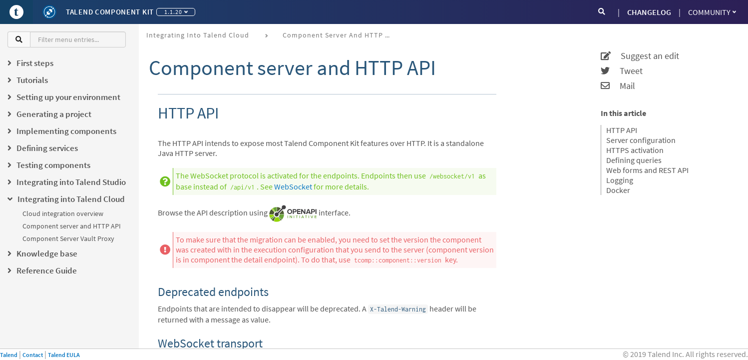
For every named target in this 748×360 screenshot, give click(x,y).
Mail (618, 86)
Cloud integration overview (62, 213)
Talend (8, 354)
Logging (619, 180)
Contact (32, 354)
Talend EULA (64, 354)
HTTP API (621, 130)
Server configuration (641, 140)
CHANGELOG (649, 12)
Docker (618, 190)
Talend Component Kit (110, 11)
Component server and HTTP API (71, 226)
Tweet (622, 71)
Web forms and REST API (647, 170)
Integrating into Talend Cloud (197, 35)
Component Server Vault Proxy (68, 238)
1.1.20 (176, 12)
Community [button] (712, 12)
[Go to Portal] (16, 12)
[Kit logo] (49, 12)
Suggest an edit (640, 56)
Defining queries (634, 160)
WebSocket (293, 187)
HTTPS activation (635, 150)
